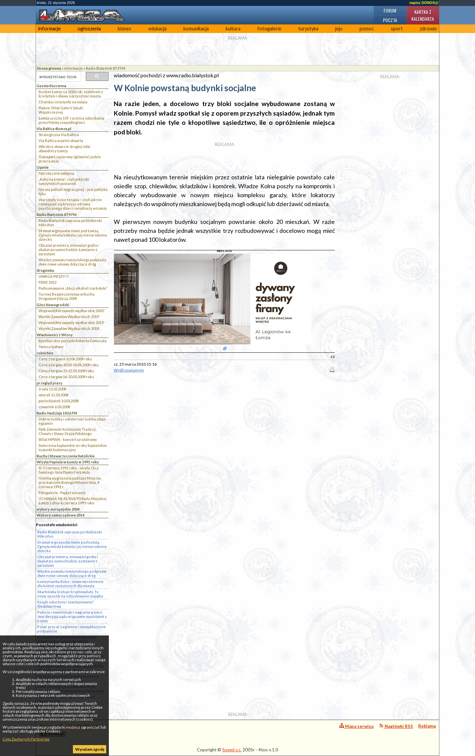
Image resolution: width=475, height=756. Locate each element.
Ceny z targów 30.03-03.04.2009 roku (69, 365)
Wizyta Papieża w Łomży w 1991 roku (68, 462)
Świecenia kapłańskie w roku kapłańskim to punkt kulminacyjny (73, 447)
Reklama (427, 726)
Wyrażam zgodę (89, 749)
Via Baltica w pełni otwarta (61, 140)
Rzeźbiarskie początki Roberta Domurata (73, 341)
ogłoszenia (89, 28)
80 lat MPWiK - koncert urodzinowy (68, 439)
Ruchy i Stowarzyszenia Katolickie (66, 456)
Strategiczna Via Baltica (59, 134)
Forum (390, 10)
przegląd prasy (49, 383)
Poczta (390, 20)
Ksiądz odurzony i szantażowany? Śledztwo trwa (65, 604)
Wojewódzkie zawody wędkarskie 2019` (72, 322)
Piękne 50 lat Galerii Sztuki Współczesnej (61, 110)
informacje (49, 28)
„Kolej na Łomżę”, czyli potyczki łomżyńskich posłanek (64, 181)
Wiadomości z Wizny (55, 335)
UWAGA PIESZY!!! (54, 276)
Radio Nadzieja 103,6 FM (57, 413)
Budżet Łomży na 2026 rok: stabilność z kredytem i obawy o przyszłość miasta (71, 94)
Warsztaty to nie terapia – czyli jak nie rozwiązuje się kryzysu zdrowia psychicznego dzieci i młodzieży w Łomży (73, 204)
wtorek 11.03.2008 (53, 395)
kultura (233, 28)
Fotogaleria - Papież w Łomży (62, 492)
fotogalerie (269, 28)
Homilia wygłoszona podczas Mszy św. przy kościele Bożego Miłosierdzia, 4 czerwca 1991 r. (70, 482)
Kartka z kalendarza (422, 15)
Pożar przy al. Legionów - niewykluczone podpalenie (71, 629)
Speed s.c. (231, 749)
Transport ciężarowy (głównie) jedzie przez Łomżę (70, 159)
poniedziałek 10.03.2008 (59, 401)
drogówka (45, 270)
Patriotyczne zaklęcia (56, 173)
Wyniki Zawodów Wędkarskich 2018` (69, 328)
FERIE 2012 (47, 282)
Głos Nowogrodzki (53, 305)
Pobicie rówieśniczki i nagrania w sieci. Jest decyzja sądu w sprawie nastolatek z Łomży (72, 616)
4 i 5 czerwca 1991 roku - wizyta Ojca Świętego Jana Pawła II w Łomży (69, 470)
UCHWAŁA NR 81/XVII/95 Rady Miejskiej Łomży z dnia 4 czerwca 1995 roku (73, 500)
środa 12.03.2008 (52, 389)
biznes (124, 28)
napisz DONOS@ (423, 3)
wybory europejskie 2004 (58, 509)
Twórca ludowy (51, 346)
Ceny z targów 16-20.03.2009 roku (66, 377)
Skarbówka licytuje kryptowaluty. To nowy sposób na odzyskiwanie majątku (70, 594)
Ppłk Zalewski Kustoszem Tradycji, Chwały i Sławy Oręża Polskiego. (67, 431)
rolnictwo (45, 353)
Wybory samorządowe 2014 (60, 515)
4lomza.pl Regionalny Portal (68, 730)
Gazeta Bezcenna (51, 86)
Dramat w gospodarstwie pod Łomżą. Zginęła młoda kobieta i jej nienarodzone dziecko (73, 235)
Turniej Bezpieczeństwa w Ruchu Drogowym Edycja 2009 (67, 296)
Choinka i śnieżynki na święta (63, 102)
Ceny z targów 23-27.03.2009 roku (66, 371)
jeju (338, 28)
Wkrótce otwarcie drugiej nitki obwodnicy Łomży (64, 148)
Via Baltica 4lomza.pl (54, 128)
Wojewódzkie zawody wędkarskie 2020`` (72, 310)
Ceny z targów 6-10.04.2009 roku (65, 359)
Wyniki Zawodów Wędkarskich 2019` (69, 316)
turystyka (308, 28)
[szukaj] (58, 77)
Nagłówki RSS (396, 726)
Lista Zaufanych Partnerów (26, 739)
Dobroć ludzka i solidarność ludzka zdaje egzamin (72, 421)
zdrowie (428, 28)
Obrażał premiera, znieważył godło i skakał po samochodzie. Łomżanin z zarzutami (69, 249)
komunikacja (196, 28)
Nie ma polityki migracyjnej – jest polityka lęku (73, 191)
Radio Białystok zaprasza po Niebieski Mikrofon (70, 222)
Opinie (42, 167)
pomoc (367, 28)
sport (397, 28)
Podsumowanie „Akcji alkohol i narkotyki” (73, 288)
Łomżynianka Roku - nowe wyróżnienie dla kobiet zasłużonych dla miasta (70, 583)
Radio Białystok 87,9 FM (105, 68)
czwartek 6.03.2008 (54, 407)
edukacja (157, 28)
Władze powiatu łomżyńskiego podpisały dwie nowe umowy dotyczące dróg (73, 262)
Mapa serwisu (356, 726)
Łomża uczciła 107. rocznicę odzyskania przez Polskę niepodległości (71, 120)
